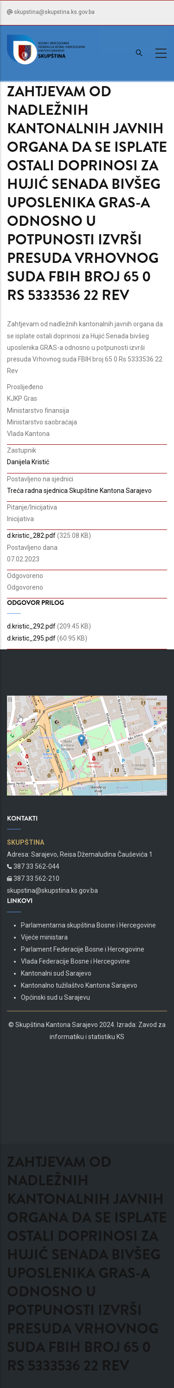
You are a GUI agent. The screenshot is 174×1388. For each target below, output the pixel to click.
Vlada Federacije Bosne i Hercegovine (75, 961)
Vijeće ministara (44, 937)
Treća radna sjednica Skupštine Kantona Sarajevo (79, 490)
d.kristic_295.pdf (31, 638)
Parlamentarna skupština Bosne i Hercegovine (88, 925)
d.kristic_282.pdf (31, 535)
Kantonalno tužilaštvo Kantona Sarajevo (79, 985)
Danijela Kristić (28, 462)
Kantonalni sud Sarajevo (56, 973)
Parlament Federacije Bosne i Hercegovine (82, 949)
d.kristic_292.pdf (31, 626)
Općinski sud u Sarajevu (55, 997)
